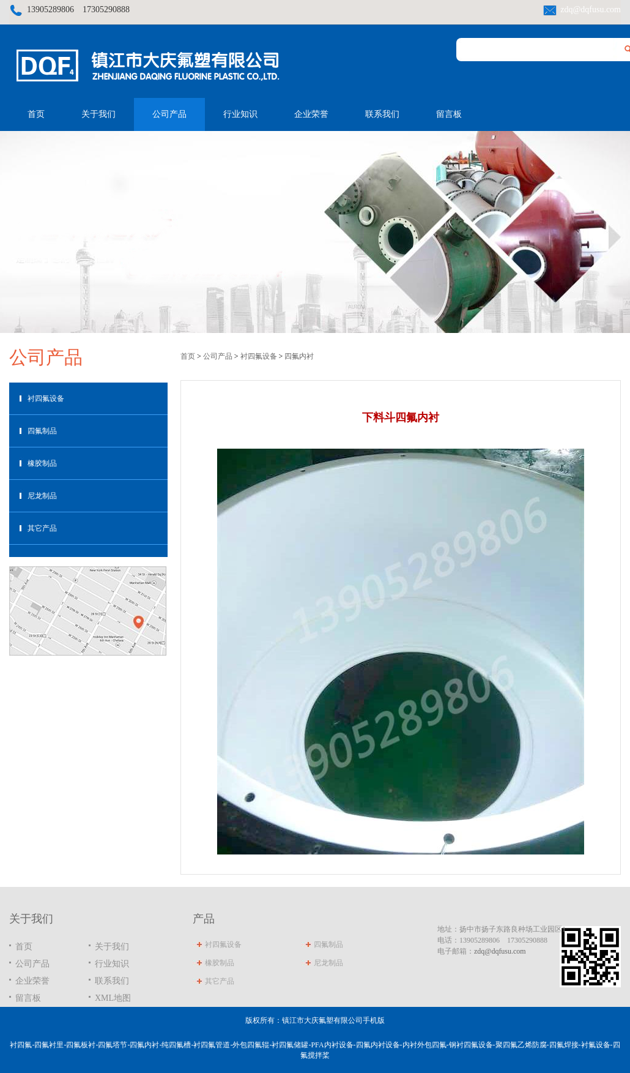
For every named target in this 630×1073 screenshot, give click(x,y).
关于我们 (98, 114)
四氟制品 (42, 431)
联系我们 (382, 114)
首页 (36, 114)
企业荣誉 (311, 114)
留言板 (449, 114)
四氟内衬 (299, 356)
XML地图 (113, 998)
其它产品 (42, 528)
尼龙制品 (42, 496)
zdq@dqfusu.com (590, 9)
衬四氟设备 (46, 398)
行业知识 (240, 114)
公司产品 (169, 114)
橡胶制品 (42, 463)
